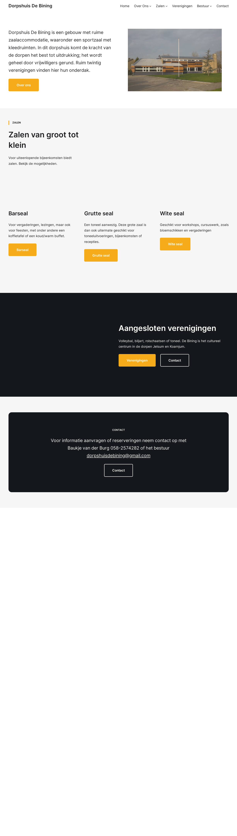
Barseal (22, 250)
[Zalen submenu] (166, 6)
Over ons (24, 85)
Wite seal (175, 244)
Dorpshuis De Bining (30, 5)
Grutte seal (101, 255)
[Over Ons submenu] (150, 6)
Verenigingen (137, 360)
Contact (174, 360)
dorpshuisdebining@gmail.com (118, 455)
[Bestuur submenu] (211, 6)
